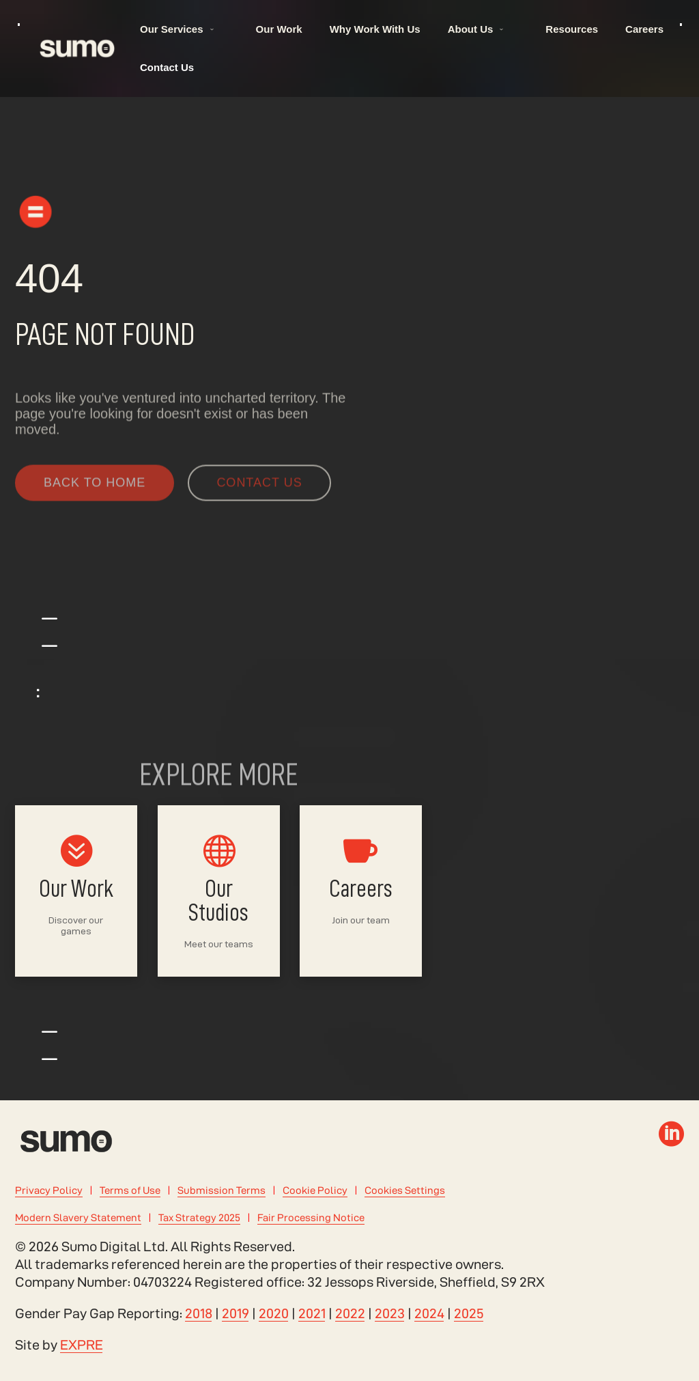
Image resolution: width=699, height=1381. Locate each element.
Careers (644, 29)
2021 (312, 1313)
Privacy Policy (49, 1190)
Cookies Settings (405, 1190)
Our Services (171, 29)
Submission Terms (221, 1190)
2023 (390, 1313)
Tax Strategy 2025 (199, 1217)
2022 (350, 1313)
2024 (429, 1313)
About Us (471, 29)
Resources (571, 29)
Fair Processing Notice (311, 1217)
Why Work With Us (375, 29)
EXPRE (81, 1344)
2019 (235, 1313)
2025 (469, 1313)
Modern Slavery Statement (78, 1217)
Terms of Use (130, 1190)
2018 (198, 1313)
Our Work (279, 29)
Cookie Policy (315, 1190)
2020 (274, 1313)
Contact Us (167, 67)
